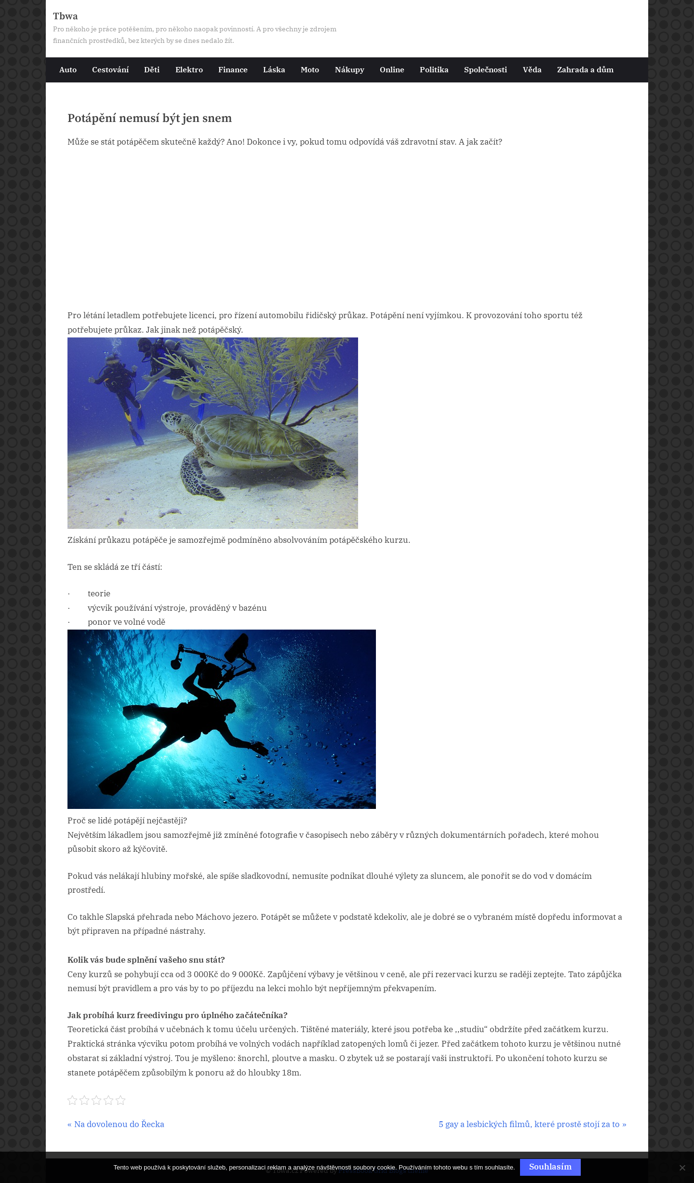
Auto (68, 69)
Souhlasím (550, 1166)
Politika (434, 69)
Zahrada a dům (585, 69)
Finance (233, 69)
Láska (274, 69)
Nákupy (349, 69)
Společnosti (485, 69)
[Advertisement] (347, 228)
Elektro (189, 69)
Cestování (110, 69)
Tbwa (65, 16)
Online (392, 69)
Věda (532, 69)
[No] (682, 1167)
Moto (310, 69)
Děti (152, 69)
